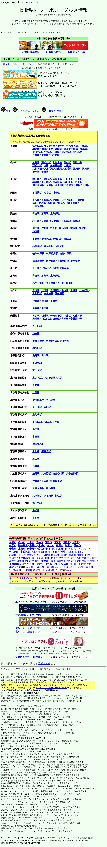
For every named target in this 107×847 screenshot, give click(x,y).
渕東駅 (85, 168)
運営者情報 (44, 663)
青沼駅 (35, 290)
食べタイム (6, 804)
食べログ (5, 738)
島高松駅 (77, 162)
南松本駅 (46, 162)
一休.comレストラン (23, 727)
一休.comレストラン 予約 (28, 615)
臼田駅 (44, 290)
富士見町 (31, 555)
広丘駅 (60, 283)
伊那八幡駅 (67, 200)
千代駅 (35, 200)
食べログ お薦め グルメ (27, 631)
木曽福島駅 (38, 444)
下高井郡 (68, 567)
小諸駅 (35, 231)
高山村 (58, 567)
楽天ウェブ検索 (21, 783)
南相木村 (76, 548)
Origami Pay (51, 818)
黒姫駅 (35, 510)
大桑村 (85, 561)
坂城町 (29, 567)
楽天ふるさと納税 (72, 823)
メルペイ (56, 823)
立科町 (54, 551)
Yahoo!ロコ (62, 719)
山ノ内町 (78, 567)
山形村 (38, 564)
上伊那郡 (48, 555)
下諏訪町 (21, 555)
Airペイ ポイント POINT (68, 812)
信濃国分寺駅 (73, 185)
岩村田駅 (37, 293)
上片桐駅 (37, 414)
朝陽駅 (58, 149)
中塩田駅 (57, 182)
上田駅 (85, 185)
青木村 (70, 551)
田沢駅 (35, 315)
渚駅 (46, 165)
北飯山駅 (46, 268)
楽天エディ (6, 810)
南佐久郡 (43, 548)
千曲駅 (53, 301)
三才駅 (56, 152)
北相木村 (86, 548)
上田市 (30, 542)
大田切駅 (59, 246)
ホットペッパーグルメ (10, 693)
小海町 (51, 548)
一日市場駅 (56, 315)
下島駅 (35, 239)
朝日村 (45, 564)
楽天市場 (53, 807)
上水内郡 (27, 570)
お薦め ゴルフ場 (76, 52)
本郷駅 (83, 146)
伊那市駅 (46, 239)
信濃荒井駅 (56, 165)
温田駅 (35, 429)
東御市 (21, 548)
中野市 (33, 545)
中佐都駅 (48, 293)
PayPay (68, 818)
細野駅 (35, 473)
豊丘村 (28, 561)
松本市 (21, 542)
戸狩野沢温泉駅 (61, 268)
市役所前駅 (49, 146)
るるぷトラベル (30, 831)
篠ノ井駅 (66, 152)
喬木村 (20, 561)
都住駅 (58, 495)
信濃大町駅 (63, 261)
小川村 (44, 570)
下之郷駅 (46, 182)
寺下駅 (78, 179)
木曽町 (93, 561)
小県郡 (63, 551)
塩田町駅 (68, 182)
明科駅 (44, 315)
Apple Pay (18, 820)
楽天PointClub (47, 820)
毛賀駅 (56, 200)
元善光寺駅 (38, 206)
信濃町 (36, 570)
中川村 (90, 555)
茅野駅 (44, 213)
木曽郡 (44, 561)
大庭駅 (67, 165)
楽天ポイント (51, 831)
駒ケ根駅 (48, 246)
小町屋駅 (37, 246)
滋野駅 (82, 228)
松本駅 (35, 171)
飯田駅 (51, 203)
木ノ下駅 (37, 377)
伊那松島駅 (49, 377)
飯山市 (50, 545)
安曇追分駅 (76, 318)
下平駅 (56, 422)
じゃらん (18, 831)
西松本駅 (37, 165)
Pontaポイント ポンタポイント (14, 788)
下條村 (77, 558)
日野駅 (44, 221)
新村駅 (59, 168)
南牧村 (67, 548)
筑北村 (53, 564)
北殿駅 (35, 392)
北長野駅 (55, 155)
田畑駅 (67, 239)
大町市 (41, 545)
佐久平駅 (59, 293)
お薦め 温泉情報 (30, 52)
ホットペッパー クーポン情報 (31, 601)
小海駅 (35, 333)
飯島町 (72, 555)
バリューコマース (65, 780)
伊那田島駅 (38, 400)
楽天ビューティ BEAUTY (28, 657)
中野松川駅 (52, 253)
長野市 (12, 542)
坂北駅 (35, 451)
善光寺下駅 (72, 146)
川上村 (59, 548)
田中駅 (44, 308)
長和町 (78, 551)
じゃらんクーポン (18, 581)
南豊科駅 (77, 315)
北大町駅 (75, 261)
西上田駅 (59, 185)
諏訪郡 (12, 555)
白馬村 (87, 564)
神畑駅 (35, 182)
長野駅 (35, 155)
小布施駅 (66, 221)
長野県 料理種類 (53, 111)
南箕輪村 (81, 555)
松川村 (80, 564)
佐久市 (77, 545)
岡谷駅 (47, 192)
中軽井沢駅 (38, 341)
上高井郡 (39, 567)
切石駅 (42, 203)
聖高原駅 (46, 451)
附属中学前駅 (71, 149)
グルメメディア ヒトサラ (28, 628)
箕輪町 (64, 555)
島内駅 (67, 162)
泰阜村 (12, 561)
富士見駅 (37, 370)
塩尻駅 (69, 283)
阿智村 (54, 558)
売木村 (85, 558)
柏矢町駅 (46, 318)
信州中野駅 (38, 253)
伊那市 (12, 545)
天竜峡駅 (46, 200)
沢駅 (59, 377)
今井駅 (47, 152)
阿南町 (47, 558)
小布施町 (49, 567)
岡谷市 (39, 542)
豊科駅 (35, 318)
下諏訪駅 (37, 192)
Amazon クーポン (19, 804)
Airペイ (19, 812)
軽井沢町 (35, 551)
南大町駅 (50, 261)
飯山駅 (35, 268)
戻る (6, 111)
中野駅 (78, 182)
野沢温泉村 (15, 570)
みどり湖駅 (38, 283)
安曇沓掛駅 (72, 473)
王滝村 (77, 561)
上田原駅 (68, 179)
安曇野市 (32, 548)
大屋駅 (49, 185)
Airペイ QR (37, 812)
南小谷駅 (50, 488)
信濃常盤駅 (38, 261)
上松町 (52, 561)
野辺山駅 (37, 326)
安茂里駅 (37, 152)
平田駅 (44, 171)
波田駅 (76, 168)
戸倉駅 (35, 301)
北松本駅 (57, 162)
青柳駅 (35, 213)
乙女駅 (53, 228)
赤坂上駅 (57, 179)
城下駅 (35, 179)
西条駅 (35, 466)
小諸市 (75, 542)
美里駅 (35, 228)
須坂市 (66, 542)
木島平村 (88, 567)
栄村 (69, 570)
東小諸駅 (63, 228)
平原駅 (73, 228)
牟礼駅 (35, 518)
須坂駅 (76, 221)
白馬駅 (44, 481)
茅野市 (59, 545)
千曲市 (12, 548)
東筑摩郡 (14, 564)
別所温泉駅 (38, 185)
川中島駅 (77, 152)
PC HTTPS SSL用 (30, 2)
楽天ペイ (72, 807)
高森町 (39, 558)
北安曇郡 (63, 564)
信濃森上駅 (56, 481)
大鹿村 (35, 561)
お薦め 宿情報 (53, 52)
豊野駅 (44, 155)
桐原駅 (35, 149)
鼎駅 (34, 203)
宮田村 (12, 558)
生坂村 (30, 564)
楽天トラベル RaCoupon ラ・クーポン (29, 578)
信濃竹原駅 (65, 253)
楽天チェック (26, 810)
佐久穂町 (14, 551)
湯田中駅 (37, 503)
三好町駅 (46, 179)
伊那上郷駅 (71, 203)
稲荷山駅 (37, 146)
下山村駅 (79, 200)
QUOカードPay (32, 823)
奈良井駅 (50, 283)
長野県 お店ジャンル (26, 111)
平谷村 (62, 558)
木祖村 (70, 561)
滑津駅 (73, 290)
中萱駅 (67, 315)
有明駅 (64, 318)
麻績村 (22, 564)
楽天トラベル (7, 831)
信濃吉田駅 (47, 149)
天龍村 (93, 558)
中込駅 (64, 290)
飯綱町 (51, 570)
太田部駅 (55, 290)
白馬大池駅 (38, 488)
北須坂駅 (55, 221)
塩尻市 (68, 545)
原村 (39, 555)
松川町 (31, 558)
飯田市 (48, 542)
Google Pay (10, 786)
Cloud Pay (32, 786)
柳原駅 (83, 149)
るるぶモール (7, 749)
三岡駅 (44, 228)
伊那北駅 (57, 239)
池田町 (72, 564)
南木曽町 (61, 561)
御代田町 (45, 551)
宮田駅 (47, 407)
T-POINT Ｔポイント (60, 788)
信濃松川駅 (58, 473)
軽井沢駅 (64, 341)
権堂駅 (60, 146)
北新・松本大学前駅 (43, 168)
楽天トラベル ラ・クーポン (17, 64)
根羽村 (70, 558)
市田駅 (47, 422)
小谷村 (12, 567)
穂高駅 (56, 318)
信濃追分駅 (52, 341)
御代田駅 (37, 348)
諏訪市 (57, 542)
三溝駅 (67, 168)
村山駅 (35, 221)
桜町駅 (60, 203)
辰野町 (57, 555)
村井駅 (35, 162)
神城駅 (35, 481)
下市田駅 (37, 422)
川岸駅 (56, 192)
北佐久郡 (25, 551)
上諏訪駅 (55, 213)
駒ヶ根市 (23, 545)
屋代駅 (44, 301)
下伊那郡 (23, 558)
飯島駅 (35, 385)
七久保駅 (50, 400)
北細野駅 (46, 473)
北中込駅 (84, 290)
